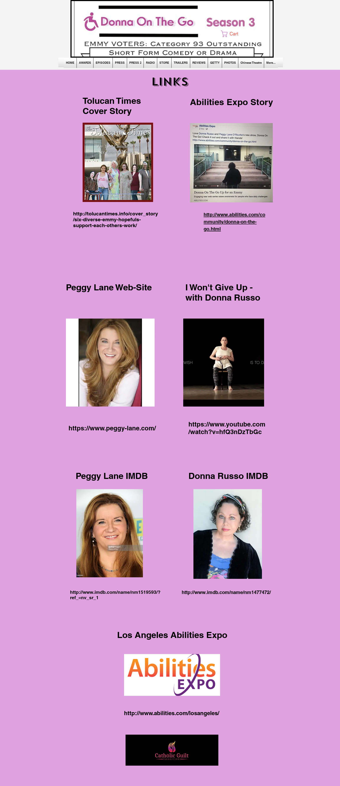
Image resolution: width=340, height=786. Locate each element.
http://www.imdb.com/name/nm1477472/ (226, 592)
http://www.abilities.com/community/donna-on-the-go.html (234, 222)
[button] (233, 34)
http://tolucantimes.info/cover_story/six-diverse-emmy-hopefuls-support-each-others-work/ (115, 219)
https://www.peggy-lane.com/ (112, 428)
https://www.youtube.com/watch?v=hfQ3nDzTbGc (226, 428)
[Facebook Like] (102, 81)
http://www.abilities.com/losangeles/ (171, 713)
